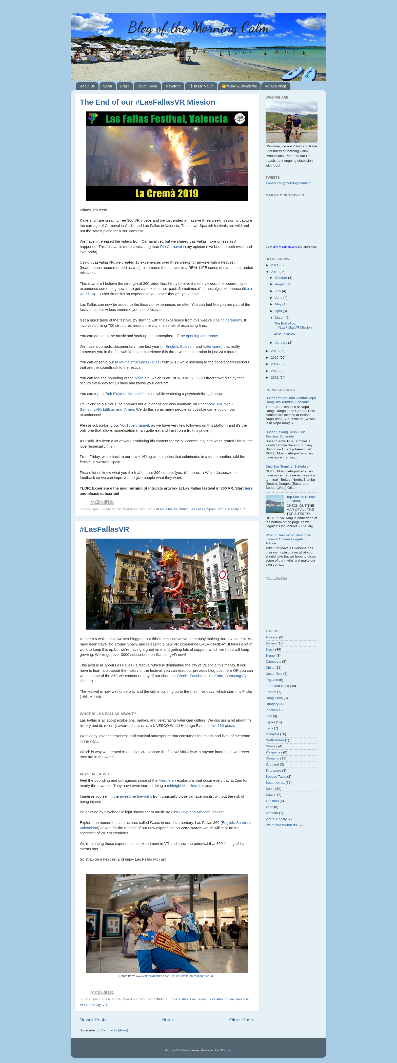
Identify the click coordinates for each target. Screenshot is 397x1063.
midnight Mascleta (182, 786)
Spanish (187, 346)
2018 (275, 351)
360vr (183, 509)
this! (110, 446)
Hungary (272, 704)
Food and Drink (277, 686)
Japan (270, 722)
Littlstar (109, 409)
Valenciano (212, 346)
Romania (272, 758)
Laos (269, 728)
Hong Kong (274, 698)
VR (242, 509)
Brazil (124, 86)
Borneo (271, 643)
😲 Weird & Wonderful (239, 86)
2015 (275, 357)
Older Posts (241, 1019)
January (281, 342)
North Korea (275, 740)
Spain (107, 86)
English (172, 346)
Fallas (183, 999)
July (278, 291)
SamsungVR (90, 409)
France (271, 692)
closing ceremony (227, 320)
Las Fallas (197, 509)
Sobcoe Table (276, 776)
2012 (275, 371)
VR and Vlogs (276, 86)
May (278, 304)
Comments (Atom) (114, 1030)
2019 (275, 272)
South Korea (147, 86)
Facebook (198, 676)
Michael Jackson (141, 394)
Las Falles (215, 999)
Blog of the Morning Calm (198, 27)
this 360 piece (222, 726)
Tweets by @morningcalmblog (288, 183)
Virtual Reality (227, 509)
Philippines (274, 752)
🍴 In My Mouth (201, 86)
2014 (275, 364)
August (281, 284)
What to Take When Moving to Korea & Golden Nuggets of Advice (288, 539)
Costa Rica (274, 674)
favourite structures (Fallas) (138, 362)
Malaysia (272, 734)
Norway (271, 746)
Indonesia (273, 710)
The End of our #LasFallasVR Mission (147, 102)
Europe (171, 999)
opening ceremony (201, 336)
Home (168, 1019)
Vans (269, 807)
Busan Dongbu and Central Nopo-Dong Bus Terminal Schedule (291, 400)
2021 (275, 265)
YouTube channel (134, 425)
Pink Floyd (113, 394)
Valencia (242, 999)
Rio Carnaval (171, 247)
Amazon (272, 637)
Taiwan (271, 795)
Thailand (272, 801)
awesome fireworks (136, 796)
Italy (269, 716)
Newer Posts (93, 1019)
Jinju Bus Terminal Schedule (287, 466)
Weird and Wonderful (281, 825)
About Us (87, 86)
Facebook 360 (210, 404)
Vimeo (128, 409)
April (279, 311)
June (279, 297)
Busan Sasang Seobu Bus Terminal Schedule (286, 434)
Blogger (225, 1050)
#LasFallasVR (166, 509)
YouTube (215, 676)
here (249, 488)
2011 (275, 377)
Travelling (173, 86)
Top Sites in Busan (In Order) (300, 499)
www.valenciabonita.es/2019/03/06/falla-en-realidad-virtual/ (175, 976)
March (280, 317)
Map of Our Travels (284, 246)
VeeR (228, 404)
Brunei (270, 655)
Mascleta (142, 378)
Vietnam (272, 813)
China (270, 667)
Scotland (272, 764)
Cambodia (273, 661)
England (272, 680)
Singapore (273, 770)
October (281, 278)
